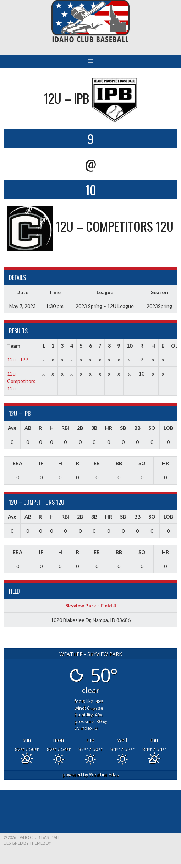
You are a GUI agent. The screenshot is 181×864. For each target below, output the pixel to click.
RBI (65, 428)
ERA (17, 463)
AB (27, 428)
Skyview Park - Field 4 (90, 605)
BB (137, 428)
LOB (168, 428)
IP (41, 463)
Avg (12, 428)
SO (151, 428)
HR (108, 428)
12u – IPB (18, 359)
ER (97, 463)
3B (94, 428)
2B (80, 428)
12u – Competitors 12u (21, 381)
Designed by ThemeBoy (27, 843)
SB (123, 428)
